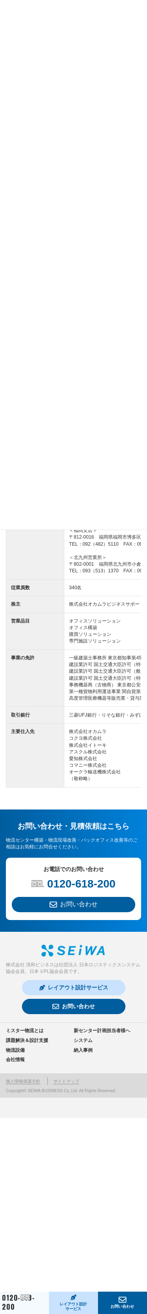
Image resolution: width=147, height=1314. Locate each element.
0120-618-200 (18, 1302)
